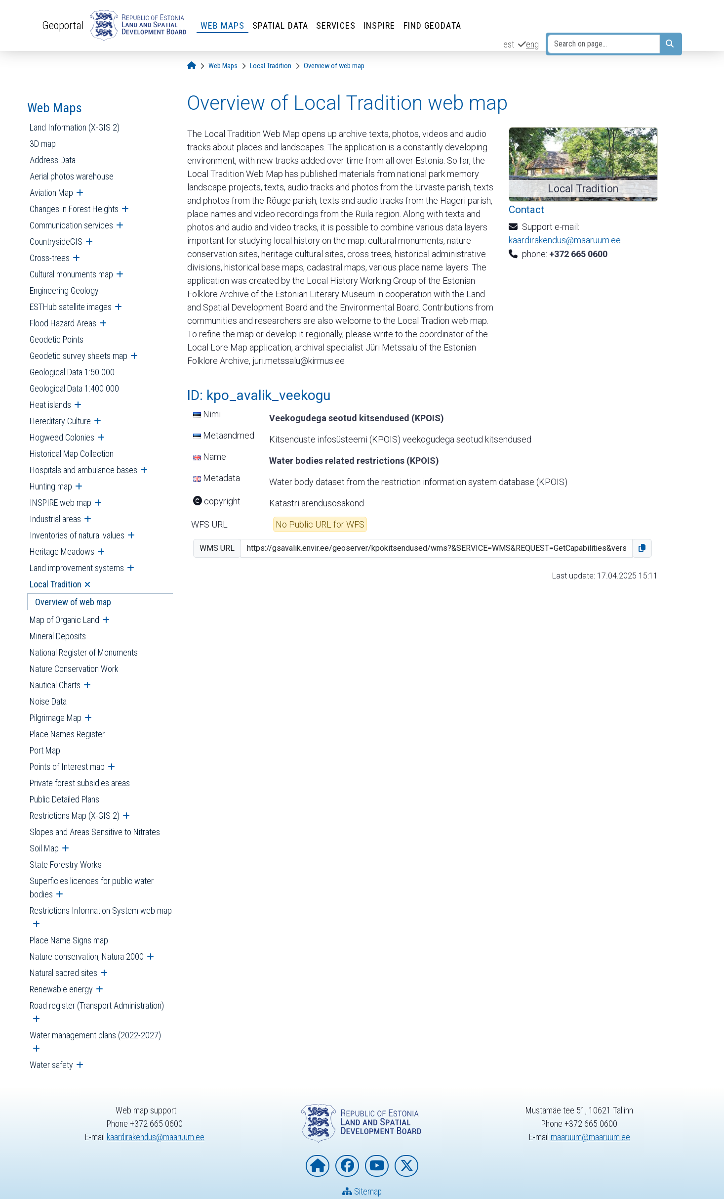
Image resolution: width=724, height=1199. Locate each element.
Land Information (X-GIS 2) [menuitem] (75, 127)
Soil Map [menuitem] (44, 848)
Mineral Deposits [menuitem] (58, 636)
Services (336, 25)
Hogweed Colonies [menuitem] (62, 437)
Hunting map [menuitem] (51, 486)
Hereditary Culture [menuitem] (60, 421)
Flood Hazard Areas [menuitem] (63, 323)
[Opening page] (191, 66)
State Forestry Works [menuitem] (66, 864)
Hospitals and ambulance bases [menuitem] (83, 470)
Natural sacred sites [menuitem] (63, 973)
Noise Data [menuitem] (48, 701)
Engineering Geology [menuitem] (64, 290)
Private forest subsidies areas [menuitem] (80, 783)
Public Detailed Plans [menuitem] (64, 799)
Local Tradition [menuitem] (55, 584)
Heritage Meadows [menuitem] (62, 551)
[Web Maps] (223, 66)
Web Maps (222, 25)
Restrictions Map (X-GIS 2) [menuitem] (75, 815)
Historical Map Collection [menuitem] (72, 453)
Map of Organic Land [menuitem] (64, 620)
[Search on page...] (604, 44)
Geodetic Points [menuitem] (56, 339)
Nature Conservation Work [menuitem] (74, 669)
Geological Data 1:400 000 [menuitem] (74, 388)
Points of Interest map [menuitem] (67, 766)
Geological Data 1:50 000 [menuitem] (72, 372)
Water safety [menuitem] (51, 1065)
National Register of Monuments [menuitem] (84, 652)
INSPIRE (379, 25)
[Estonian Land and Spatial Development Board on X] (406, 1166)
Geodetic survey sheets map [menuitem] (78, 356)
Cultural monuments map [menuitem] (71, 274)
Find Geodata (432, 25)
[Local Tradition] (270, 66)
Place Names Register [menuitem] (67, 734)
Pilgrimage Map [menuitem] (55, 717)
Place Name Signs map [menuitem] (69, 940)
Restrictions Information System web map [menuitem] (101, 910)
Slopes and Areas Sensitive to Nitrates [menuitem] (95, 832)
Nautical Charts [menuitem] (55, 685)
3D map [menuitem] (43, 143)
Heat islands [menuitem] (50, 405)
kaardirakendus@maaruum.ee (565, 240)
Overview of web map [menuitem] (73, 602)
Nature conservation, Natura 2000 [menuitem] (87, 956)
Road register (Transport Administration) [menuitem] (97, 1005)
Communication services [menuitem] (71, 225)
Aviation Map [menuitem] (51, 192)
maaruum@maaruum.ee (590, 1137)
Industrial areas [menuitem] (55, 519)
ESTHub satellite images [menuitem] (71, 307)
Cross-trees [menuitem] (50, 258)
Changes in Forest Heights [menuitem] (74, 209)
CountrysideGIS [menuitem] (56, 241)
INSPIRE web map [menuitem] (60, 502)
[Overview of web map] (334, 66)
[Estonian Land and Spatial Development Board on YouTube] (377, 1166)
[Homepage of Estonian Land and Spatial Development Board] (317, 1166)
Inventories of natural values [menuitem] (77, 535)
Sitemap (362, 1192)
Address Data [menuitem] (53, 160)
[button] (642, 548)
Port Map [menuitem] (45, 750)
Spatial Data (280, 25)
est (508, 44)
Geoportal (63, 25)
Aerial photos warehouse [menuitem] (72, 176)
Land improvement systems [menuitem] (77, 568)
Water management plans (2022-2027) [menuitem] (95, 1035)
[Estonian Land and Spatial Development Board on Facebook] (347, 1166)
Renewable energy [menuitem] (61, 989)
